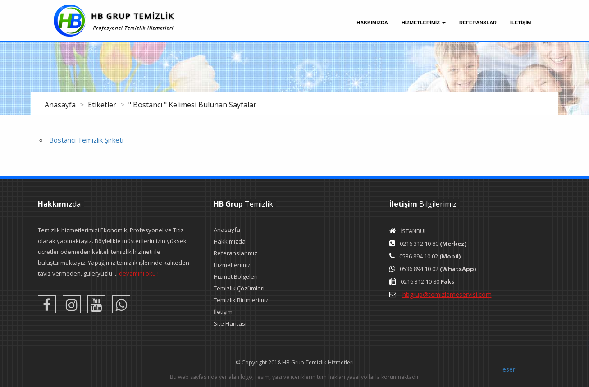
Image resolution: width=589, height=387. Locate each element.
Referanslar (478, 22)
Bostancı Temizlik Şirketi (86, 139)
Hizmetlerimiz (232, 265)
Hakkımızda (372, 22)
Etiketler (103, 105)
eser (508, 369)
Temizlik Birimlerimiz (241, 300)
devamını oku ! (139, 273)
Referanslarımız (235, 253)
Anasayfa (61, 105)
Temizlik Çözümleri (239, 288)
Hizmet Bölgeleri (236, 276)
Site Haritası (230, 323)
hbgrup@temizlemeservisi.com (447, 294)
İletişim (223, 312)
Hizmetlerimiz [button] (424, 22)
